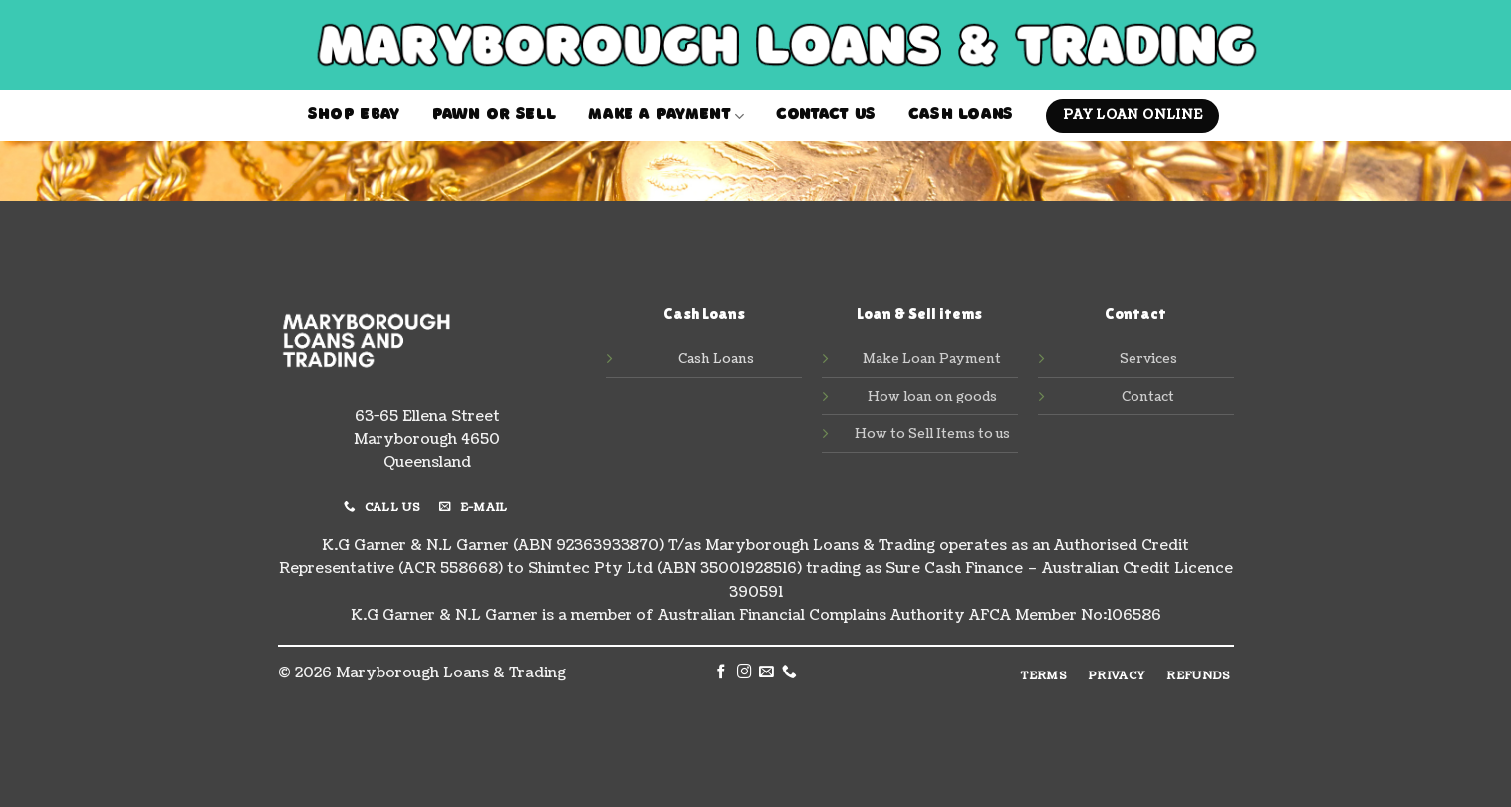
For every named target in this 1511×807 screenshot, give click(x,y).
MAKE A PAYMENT (666, 116)
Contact (1148, 396)
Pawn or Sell (494, 116)
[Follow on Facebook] (721, 672)
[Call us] (789, 672)
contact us (826, 116)
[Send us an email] (766, 672)
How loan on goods (932, 396)
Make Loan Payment (932, 359)
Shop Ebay (354, 116)
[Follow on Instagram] (744, 672)
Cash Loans (961, 116)
